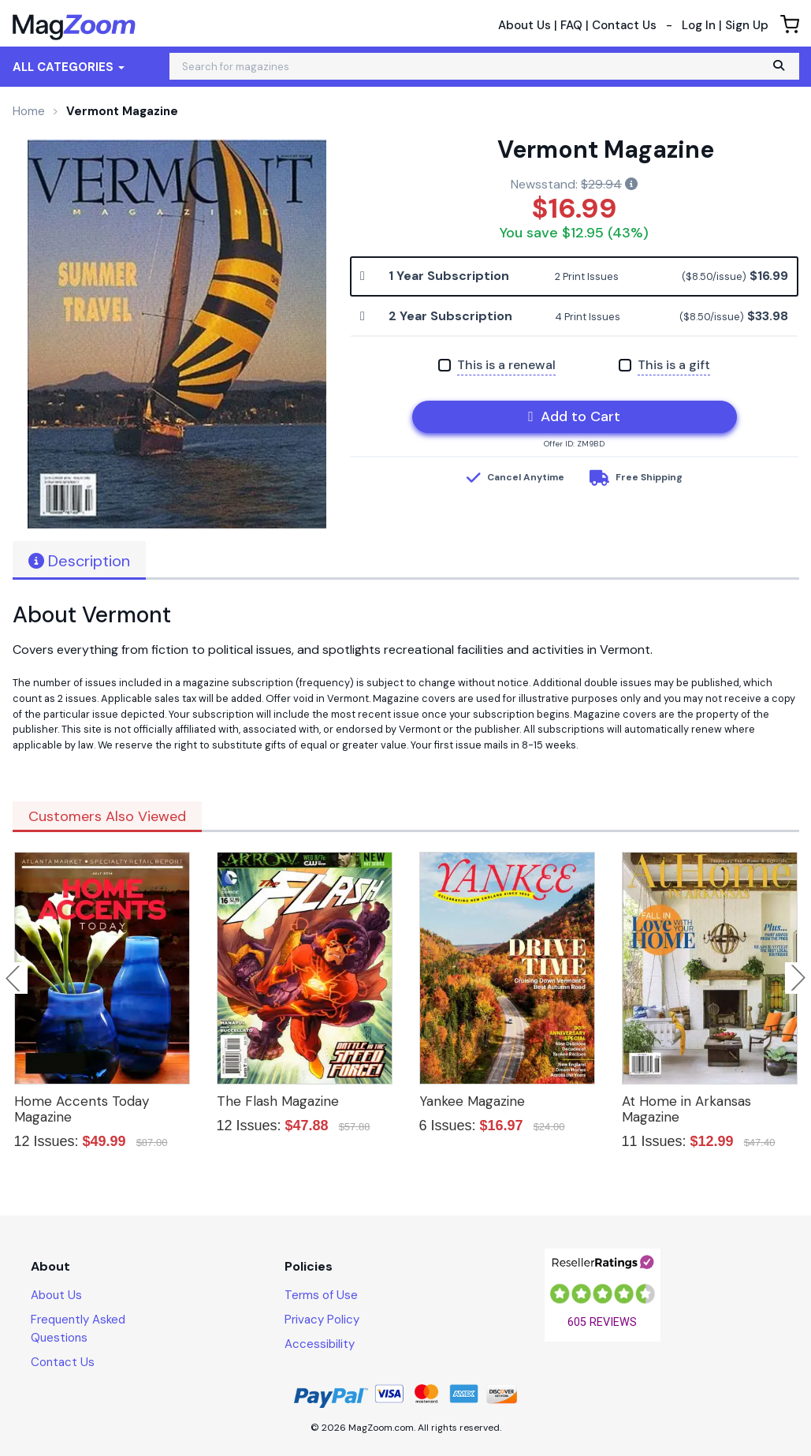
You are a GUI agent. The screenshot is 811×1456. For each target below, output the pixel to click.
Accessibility (320, 1344)
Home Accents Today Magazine (81, 1109)
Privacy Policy (322, 1319)
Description (79, 561)
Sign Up (746, 25)
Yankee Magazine (472, 1101)
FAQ (571, 25)
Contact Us (624, 25)
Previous (14, 978)
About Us (524, 25)
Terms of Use (321, 1295)
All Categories (69, 67)
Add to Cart (574, 416)
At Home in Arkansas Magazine (686, 1109)
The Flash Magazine (278, 1101)
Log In (699, 25)
